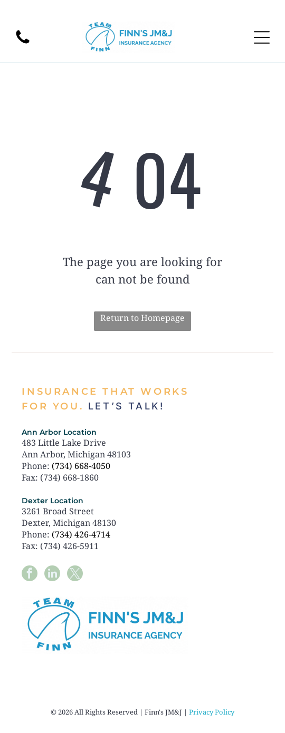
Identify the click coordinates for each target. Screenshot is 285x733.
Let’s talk (124, 406)
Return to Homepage (142, 318)
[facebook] (29, 574)
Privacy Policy (211, 712)
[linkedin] (52, 574)
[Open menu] (262, 37)
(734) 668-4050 (81, 466)
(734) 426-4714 (81, 534)
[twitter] (75, 574)
